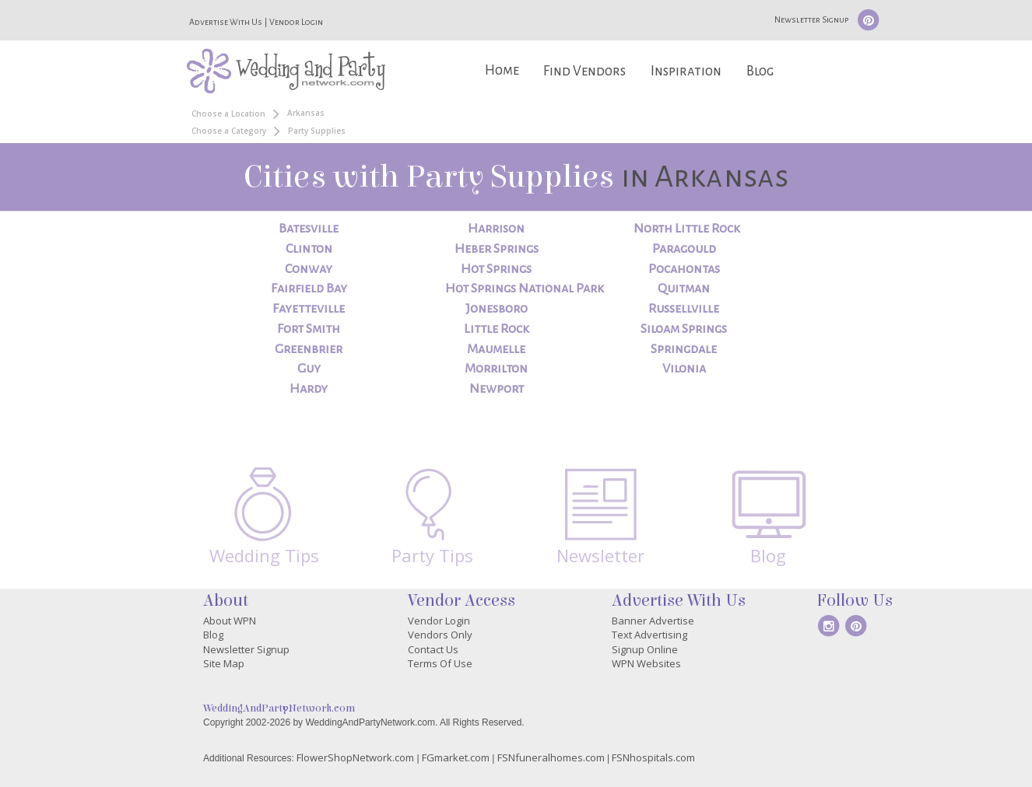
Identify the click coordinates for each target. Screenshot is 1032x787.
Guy (309, 369)
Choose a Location (228, 113)
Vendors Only (440, 635)
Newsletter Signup (811, 19)
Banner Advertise (653, 621)
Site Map (223, 663)
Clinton (309, 249)
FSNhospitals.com (653, 757)
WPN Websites (646, 663)
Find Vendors (584, 71)
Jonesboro (496, 309)
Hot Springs (496, 269)
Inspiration (686, 71)
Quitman (684, 289)
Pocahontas (684, 269)
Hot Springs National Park (524, 289)
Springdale (684, 349)
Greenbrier (308, 349)
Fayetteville (308, 309)
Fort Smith (308, 329)
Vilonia (684, 369)
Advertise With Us (225, 21)
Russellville (683, 309)
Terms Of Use (440, 663)
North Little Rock (687, 229)
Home (502, 70)
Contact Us (433, 649)
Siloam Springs (684, 329)
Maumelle (496, 349)
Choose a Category (228, 130)
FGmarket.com (456, 757)
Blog (760, 71)
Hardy (309, 389)
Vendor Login (296, 21)
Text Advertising (649, 635)
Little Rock (496, 329)
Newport (496, 389)
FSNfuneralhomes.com (551, 757)
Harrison (496, 229)
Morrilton (496, 369)
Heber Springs (497, 249)
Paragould (684, 249)
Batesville (309, 229)
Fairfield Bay (309, 289)
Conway (308, 269)
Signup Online (645, 649)
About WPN (229, 621)
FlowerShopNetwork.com (355, 757)
